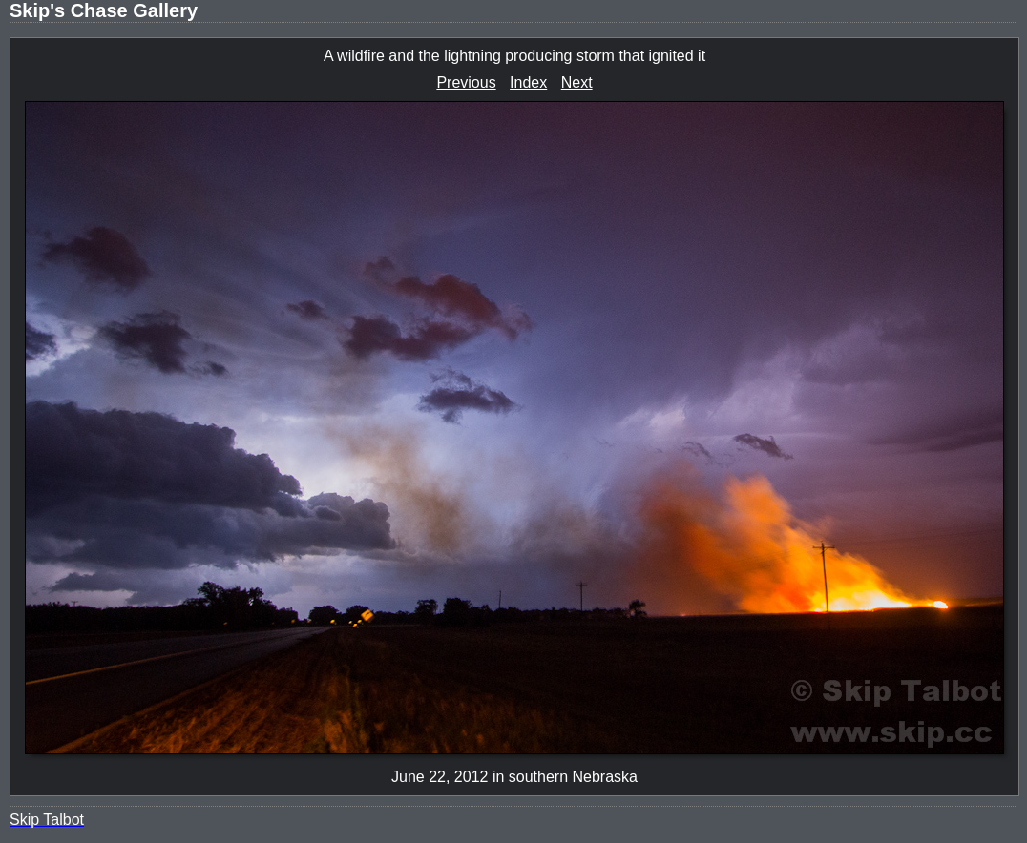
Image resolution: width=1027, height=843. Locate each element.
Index (528, 82)
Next (577, 82)
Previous (465, 82)
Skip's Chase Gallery (104, 10)
